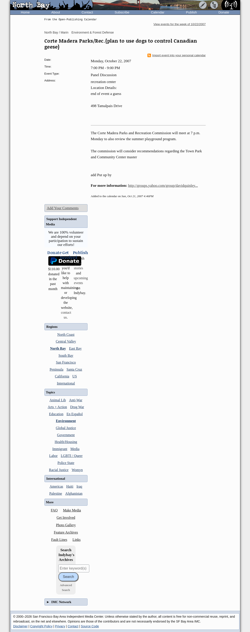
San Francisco (66, 362)
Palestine (55, 493)
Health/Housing (66, 442)
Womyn (77, 470)
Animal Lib (58, 400)
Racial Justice (59, 470)
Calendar (157, 12)
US (74, 376)
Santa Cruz (74, 369)
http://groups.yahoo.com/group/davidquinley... (163, 185)
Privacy (60, 626)
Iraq (79, 486)
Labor (53, 456)
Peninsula (56, 369)
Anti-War (75, 400)
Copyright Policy (41, 626)
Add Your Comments (63, 208)
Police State (65, 463)
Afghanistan (73, 493)
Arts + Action (57, 407)
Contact (87, 12)
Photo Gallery (66, 525)
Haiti (69, 486)
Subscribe (122, 12)
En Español (75, 414)
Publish (191, 12)
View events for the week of (179, 24)
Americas (56, 486)
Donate (223, 12)
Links (76, 539)
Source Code (90, 626)
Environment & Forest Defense (92, 32)
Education (56, 414)
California (62, 376)
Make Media (72, 510)
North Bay (58, 348)
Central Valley (66, 341)
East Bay (75, 348)
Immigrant (59, 449)
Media (74, 449)
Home (25, 12)
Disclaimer (20, 626)
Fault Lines (59, 539)
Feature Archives (66, 532)
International (66, 383)
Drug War (77, 407)
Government (66, 435)
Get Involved (66, 517)
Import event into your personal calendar (176, 55)
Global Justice (66, 428)
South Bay (65, 355)
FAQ (54, 510)
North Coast (65, 334)
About (55, 12)
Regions (52, 326)
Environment (66, 421)
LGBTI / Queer (72, 456)
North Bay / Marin (56, 32)
